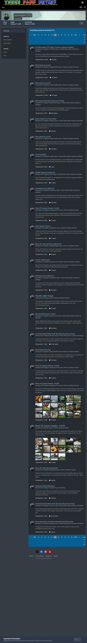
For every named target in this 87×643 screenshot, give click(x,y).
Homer (52, 335)
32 (45, 35)
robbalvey (52, 190)
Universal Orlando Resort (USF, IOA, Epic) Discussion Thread (55, 334)
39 (68, 35)
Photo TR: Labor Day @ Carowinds (46, 468)
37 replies (52, 270)
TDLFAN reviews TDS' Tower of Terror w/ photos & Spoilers (54, 47)
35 (55, 35)
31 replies (52, 220)
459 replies (53, 202)
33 (48, 35)
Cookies (55, 556)
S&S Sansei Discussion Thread (45, 314)
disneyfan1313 (39, 49)
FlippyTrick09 (54, 67)
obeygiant (53, 228)
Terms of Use (7, 640)
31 (42, 35)
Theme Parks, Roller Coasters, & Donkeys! (71, 120)
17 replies (52, 238)
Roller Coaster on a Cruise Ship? (45, 119)
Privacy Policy (40, 556)
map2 (51, 156)
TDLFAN (52, 49)
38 (65, 35)
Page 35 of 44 (84, 38)
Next (75, 35)
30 (38, 35)
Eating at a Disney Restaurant (45, 486)
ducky (51, 120)
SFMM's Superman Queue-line (45, 172)
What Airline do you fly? (43, 65)
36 (58, 35)
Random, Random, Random (71, 67)
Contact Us (48, 556)
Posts (4, 55)
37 (61, 35)
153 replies (53, 77)
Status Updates (7, 39)
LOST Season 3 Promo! (42, 226)
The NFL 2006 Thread (42, 260)
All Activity (6, 31)
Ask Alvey (62, 487)
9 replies (52, 532)
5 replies (52, 480)
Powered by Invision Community (43, 558)
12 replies (52, 498)
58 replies (52, 254)
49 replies (53, 59)
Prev (34, 35)
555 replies (53, 328)
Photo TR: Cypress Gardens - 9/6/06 (47, 208)
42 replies (52, 131)
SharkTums (53, 102)
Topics (5, 52)
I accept (78, 639)
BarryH (52, 523)
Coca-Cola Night (40, 154)
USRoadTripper (54, 246)
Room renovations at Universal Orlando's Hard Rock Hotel (54, 522)
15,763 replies (53, 344)
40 (71, 35)
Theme (31, 556)
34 (52, 35)
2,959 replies (53, 113)
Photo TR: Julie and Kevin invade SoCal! (48, 244)
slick (51, 174)
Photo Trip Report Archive (71, 210)
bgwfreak (52, 470)
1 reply (51, 167)
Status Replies (7, 43)
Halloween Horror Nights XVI (44, 188)
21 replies (52, 183)
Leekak (52, 487)
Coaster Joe (53, 316)
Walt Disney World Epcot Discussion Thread (49, 101)
